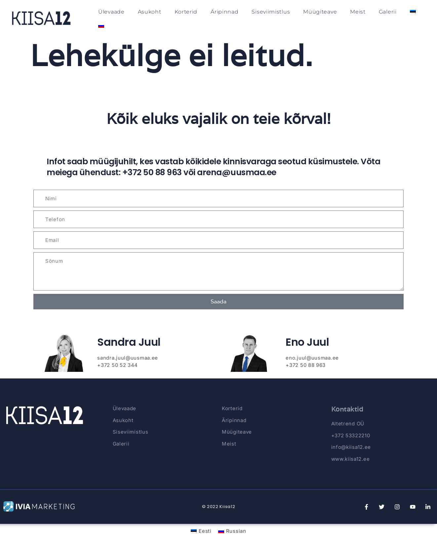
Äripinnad (224, 12)
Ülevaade (111, 12)
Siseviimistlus (271, 12)
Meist (358, 12)
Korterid (186, 12)
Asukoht (149, 12)
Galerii (388, 12)
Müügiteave (320, 12)
